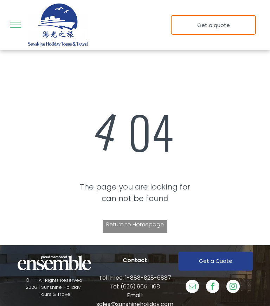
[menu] (15, 25)
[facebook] (212, 287)
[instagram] (233, 287)
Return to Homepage (135, 224)
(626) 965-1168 (140, 286)
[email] (192, 287)
